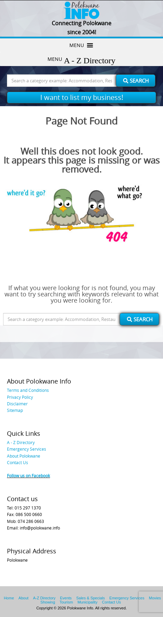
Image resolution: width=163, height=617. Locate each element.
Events (66, 598)
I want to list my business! (81, 97)
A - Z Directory (21, 442)
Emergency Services (26, 449)
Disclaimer (17, 403)
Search (136, 80)
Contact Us (17, 462)
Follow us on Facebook (28, 475)
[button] (76, 45)
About (23, 598)
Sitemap (15, 410)
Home (9, 598)
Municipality (87, 602)
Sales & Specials (90, 598)
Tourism (66, 602)
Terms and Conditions (28, 390)
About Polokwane (23, 456)
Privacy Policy (20, 397)
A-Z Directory (44, 598)
